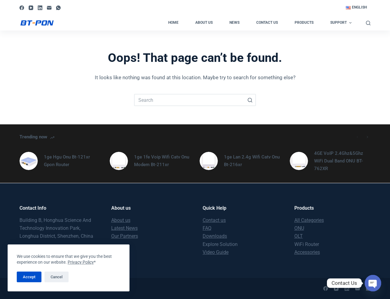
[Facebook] (22, 7)
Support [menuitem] (341, 23)
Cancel (56, 277)
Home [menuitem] (173, 22)
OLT (298, 236)
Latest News (124, 228)
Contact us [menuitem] (267, 22)
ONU (299, 228)
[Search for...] (195, 100)
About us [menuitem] (204, 22)
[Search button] (250, 100)
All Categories (309, 220)
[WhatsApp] (58, 7)
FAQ (207, 228)
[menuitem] (356, 7)
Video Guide (216, 252)
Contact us (214, 220)
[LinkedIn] (40, 7)
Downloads (215, 236)
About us (120, 220)
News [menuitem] (234, 22)
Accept (29, 277)
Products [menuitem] (304, 22)
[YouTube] (31, 7)
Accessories (307, 252)
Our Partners (124, 236)
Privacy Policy (81, 262)
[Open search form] (368, 23)
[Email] (49, 7)
